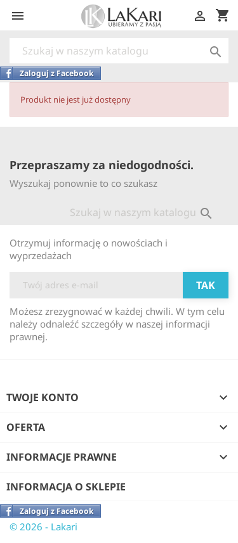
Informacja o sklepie (66, 487)
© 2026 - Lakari (43, 526)
